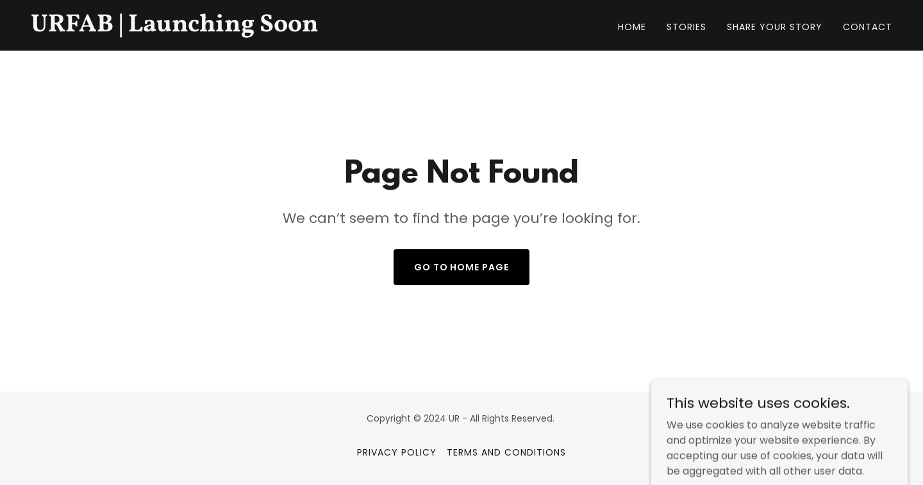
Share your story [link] (774, 27)
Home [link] (632, 27)
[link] (181, 28)
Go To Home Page (462, 267)
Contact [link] (867, 27)
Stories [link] (686, 27)
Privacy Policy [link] (397, 452)
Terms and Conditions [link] (506, 452)
